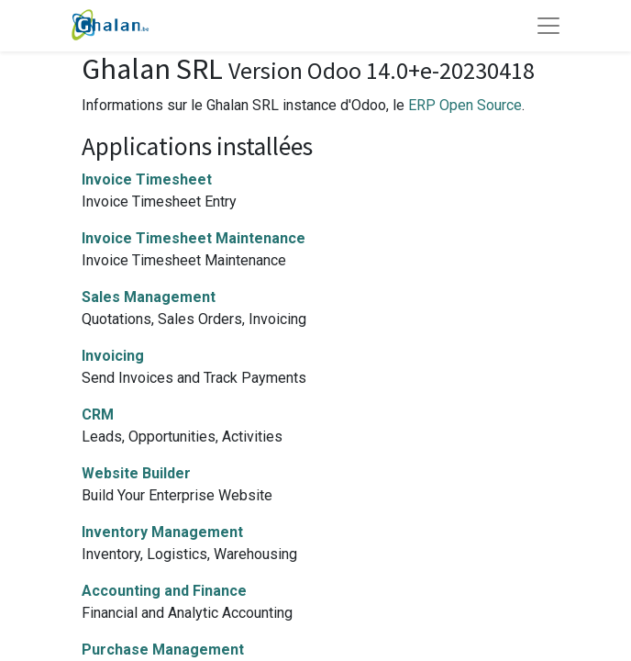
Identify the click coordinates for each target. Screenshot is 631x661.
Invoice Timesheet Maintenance (193, 238)
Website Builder (136, 473)
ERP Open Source (465, 105)
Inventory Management (162, 532)
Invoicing (113, 355)
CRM (98, 414)
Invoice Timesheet (147, 179)
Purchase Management (163, 649)
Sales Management (149, 297)
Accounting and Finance (164, 590)
